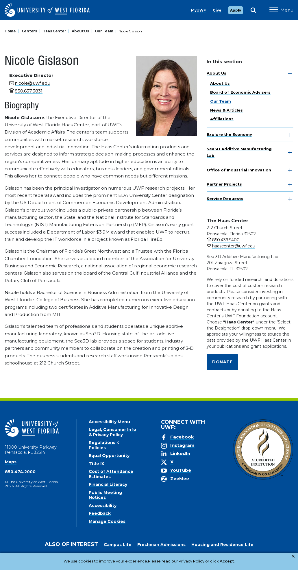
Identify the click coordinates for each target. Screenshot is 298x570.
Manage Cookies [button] (235, 561)
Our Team (104, 31)
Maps (10, 461)
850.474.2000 (20, 471)
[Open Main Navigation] (281, 10)
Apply (235, 10)
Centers (29, 31)
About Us (80, 31)
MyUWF (198, 10)
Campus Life (118, 544)
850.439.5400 (226, 240)
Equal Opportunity (109, 455)
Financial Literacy (108, 484)
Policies (97, 447)
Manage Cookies (107, 521)
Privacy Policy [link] (173, 561)
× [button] (293, 556)
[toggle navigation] (290, 73)
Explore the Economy (229, 134)
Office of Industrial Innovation (239, 170)
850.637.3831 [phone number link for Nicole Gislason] (28, 91)
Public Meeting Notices (105, 495)
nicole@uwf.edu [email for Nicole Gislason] (32, 83)
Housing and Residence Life (222, 544)
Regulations (102, 442)
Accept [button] (204, 561)
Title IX (96, 463)
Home (10, 31)
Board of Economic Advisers (240, 92)
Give (217, 10)
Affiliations (222, 118)
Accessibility (102, 505)
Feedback (100, 513)
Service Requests (225, 198)
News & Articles (226, 110)
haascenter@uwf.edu (233, 246)
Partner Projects (224, 184)
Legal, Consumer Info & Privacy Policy (112, 432)
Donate (222, 361)
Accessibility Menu (109, 421)
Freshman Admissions (161, 544)
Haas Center (54, 31)
